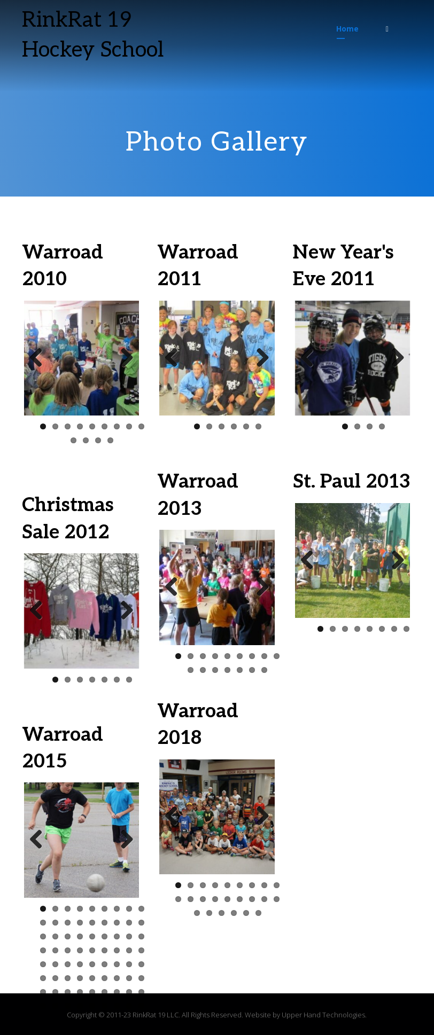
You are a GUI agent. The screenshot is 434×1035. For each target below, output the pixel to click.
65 (55, 1006)
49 (80, 978)
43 (117, 964)
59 (92, 992)
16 (117, 923)
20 (55, 936)
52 (117, 978)
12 (98, 440)
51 (104, 978)
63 (141, 992)
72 (141, 1006)
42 (104, 964)
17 (129, 923)
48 (68, 978)
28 (43, 950)
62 (129, 992)
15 (104, 923)
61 (117, 992)
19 (43, 936)
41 (92, 964)
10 (73, 440)
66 (68, 1006)
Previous (40, 358)
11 (86, 440)
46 (43, 978)
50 (92, 978)
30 (68, 950)
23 (92, 936)
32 (92, 950)
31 (80, 950)
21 (68, 936)
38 (55, 964)
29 (55, 950)
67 (80, 1006)
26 (129, 936)
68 (92, 1006)
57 (68, 992)
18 (141, 923)
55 (43, 992)
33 (104, 950)
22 (80, 936)
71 (129, 1006)
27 (141, 936)
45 (141, 964)
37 (43, 964)
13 (110, 440)
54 (141, 978)
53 (129, 978)
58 (80, 992)
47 (55, 978)
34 (117, 950)
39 (68, 964)
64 (43, 1006)
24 (104, 936)
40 (80, 964)
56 (55, 992)
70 (117, 1006)
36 (141, 950)
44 (129, 964)
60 (104, 992)
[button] (387, 29)
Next (123, 358)
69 (104, 1006)
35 (129, 950)
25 (117, 936)
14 (92, 923)
